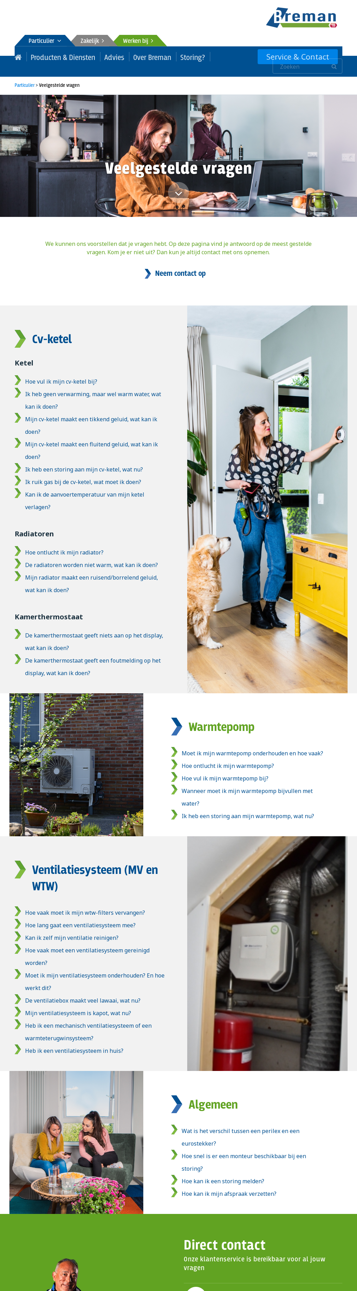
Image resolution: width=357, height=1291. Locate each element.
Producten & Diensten (58, 56)
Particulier (45, 41)
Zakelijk (92, 41)
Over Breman (138, 56)
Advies (103, 56)
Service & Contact (304, 56)
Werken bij (138, 41)
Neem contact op (180, 264)
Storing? (174, 56)
